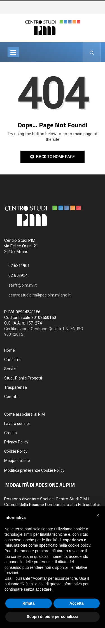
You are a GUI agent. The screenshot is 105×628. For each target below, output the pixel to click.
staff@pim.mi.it (22, 285)
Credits (10, 433)
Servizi (10, 369)
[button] (97, 515)
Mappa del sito (17, 460)
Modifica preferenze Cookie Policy (34, 470)
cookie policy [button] (79, 545)
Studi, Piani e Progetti (23, 378)
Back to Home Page (52, 157)
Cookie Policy (15, 451)
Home (9, 350)
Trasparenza (15, 387)
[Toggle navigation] (13, 52)
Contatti (11, 396)
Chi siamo (13, 359)
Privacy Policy (16, 442)
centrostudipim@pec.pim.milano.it (39, 295)
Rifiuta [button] (28, 603)
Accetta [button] (76, 603)
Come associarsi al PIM (24, 414)
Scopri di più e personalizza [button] (52, 616)
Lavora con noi (17, 423)
